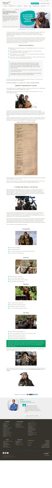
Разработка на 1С (6, 433)
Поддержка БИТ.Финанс (20, 427)
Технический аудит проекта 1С (6, 445)
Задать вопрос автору (32, 415)
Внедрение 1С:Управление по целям (32, 432)
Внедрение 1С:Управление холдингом (5, 426)
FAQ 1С (29, 445)
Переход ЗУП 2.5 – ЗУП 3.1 (7, 436)
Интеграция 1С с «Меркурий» (19, 441)
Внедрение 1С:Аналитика (7, 432)
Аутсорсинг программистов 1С (19, 424)
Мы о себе (43, 5)
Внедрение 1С (5, 423)
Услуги (5, 5)
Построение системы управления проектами (32, 429)
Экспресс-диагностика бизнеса (32, 423)
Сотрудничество (46, 444)
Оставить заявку (35, 3)
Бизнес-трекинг (31, 433)
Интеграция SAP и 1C (19, 444)
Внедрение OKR (31, 430)
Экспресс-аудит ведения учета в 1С (7, 441)
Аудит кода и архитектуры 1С (6, 443)
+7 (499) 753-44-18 (44, 3)
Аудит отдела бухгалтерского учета (7, 446)
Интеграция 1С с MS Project (19, 443)
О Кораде (47, 441)
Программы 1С (12, 5)
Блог (30, 5)
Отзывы (29, 443)
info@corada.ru (41, 0)
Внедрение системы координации (31, 427)
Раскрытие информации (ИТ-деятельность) (9, 456)
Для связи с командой (45, 447)
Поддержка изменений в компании (32, 434)
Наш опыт (26, 5)
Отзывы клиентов (36, 5)
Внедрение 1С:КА (6, 431)
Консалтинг (19, 5)
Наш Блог (47, 440)
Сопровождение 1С (19, 423)
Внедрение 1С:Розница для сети (7, 434)
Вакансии (47, 443)
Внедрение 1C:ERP (6, 424)
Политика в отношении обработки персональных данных (8, 455)
